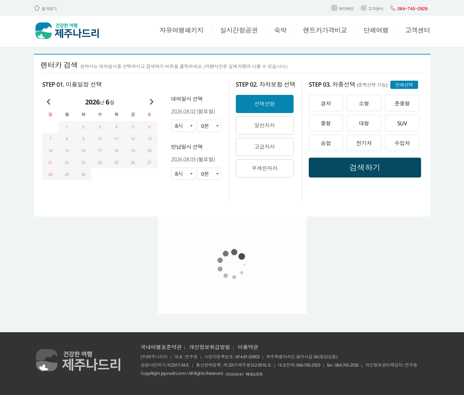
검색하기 (364, 167)
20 (149, 150)
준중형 (402, 103)
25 (116, 162)
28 (50, 174)
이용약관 (248, 347)
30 (83, 174)
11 (116, 138)
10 (100, 138)
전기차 (364, 143)
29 (67, 174)
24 (100, 162)
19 (133, 150)
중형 (326, 123)
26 (133, 162)
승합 (326, 143)
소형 (364, 103)
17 (100, 150)
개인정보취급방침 (209, 347)
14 (50, 150)
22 (67, 162)
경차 (326, 103)
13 (149, 138)
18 (116, 150)
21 (50, 162)
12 (133, 138)
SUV (402, 123)
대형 (364, 123)
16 (83, 150)
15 (67, 150)
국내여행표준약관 (161, 347)
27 (149, 162)
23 (83, 162)
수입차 (402, 143)
